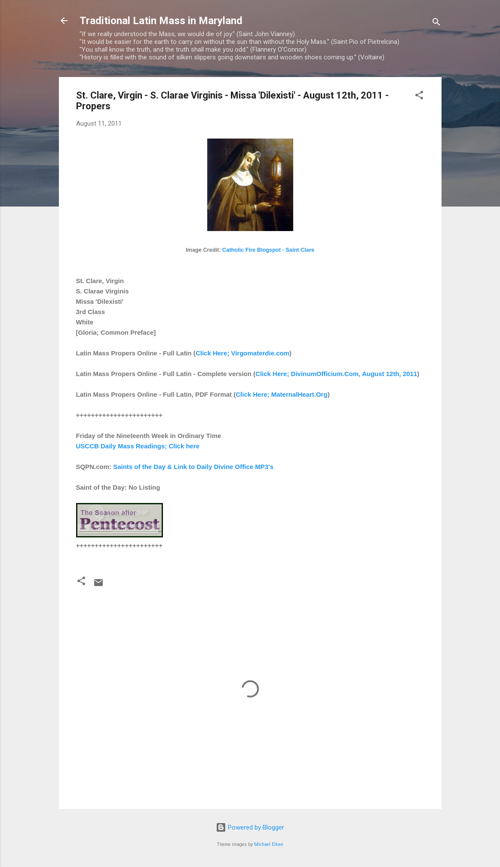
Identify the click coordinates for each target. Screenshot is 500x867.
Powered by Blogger (250, 827)
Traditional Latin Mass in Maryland (161, 21)
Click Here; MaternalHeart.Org (281, 394)
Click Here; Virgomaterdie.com (242, 353)
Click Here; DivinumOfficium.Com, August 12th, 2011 (336, 373)
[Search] (436, 23)
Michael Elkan (268, 844)
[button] (419, 96)
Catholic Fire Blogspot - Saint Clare (268, 250)
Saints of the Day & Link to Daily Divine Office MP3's (193, 466)
